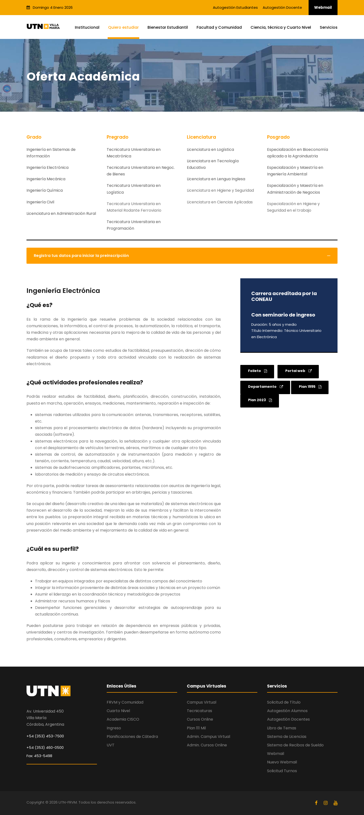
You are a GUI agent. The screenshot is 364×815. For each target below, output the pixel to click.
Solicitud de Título (284, 702)
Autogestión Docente (282, 7)
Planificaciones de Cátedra (132, 736)
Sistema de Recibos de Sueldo (295, 745)
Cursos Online (200, 719)
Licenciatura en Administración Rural (61, 213)
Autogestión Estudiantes (235, 7)
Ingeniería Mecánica (45, 179)
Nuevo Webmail (282, 762)
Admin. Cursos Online (207, 745)
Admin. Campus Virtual (208, 736)
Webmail (323, 7)
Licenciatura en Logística (210, 149)
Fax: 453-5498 (39, 755)
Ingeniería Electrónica (47, 167)
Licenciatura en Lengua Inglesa (216, 179)
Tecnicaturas (199, 711)
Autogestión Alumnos (287, 711)
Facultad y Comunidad (219, 27)
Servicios (329, 27)
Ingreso (114, 728)
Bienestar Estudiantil (167, 27)
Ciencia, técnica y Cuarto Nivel (281, 27)
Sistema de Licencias (286, 736)
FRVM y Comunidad (125, 702)
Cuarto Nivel (118, 711)
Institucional (87, 27)
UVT (110, 745)
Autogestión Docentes (288, 719)
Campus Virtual (201, 702)
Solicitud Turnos (282, 771)
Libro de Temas (281, 728)
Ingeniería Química (44, 190)
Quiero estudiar (123, 27)
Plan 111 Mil (196, 728)
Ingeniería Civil (40, 202)
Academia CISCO (123, 719)
